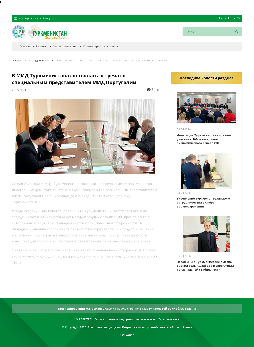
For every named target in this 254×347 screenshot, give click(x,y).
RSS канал (127, 335)
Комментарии (92, 46)
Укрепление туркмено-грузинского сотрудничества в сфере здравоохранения (203, 202)
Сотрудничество (39, 60)
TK (238, 18)
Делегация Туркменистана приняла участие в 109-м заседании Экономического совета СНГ (204, 139)
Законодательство (65, 46)
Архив (111, 46)
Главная (25, 46)
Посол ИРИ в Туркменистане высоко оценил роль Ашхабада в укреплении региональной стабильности (205, 265)
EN (220, 18)
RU (229, 18)
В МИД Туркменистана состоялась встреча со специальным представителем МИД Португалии (112, 60)
